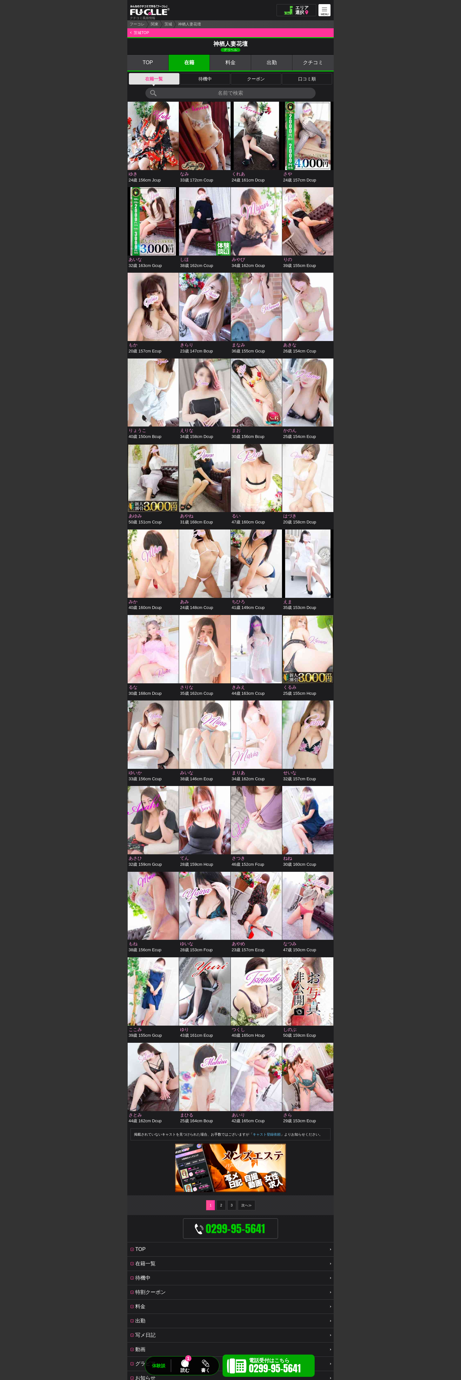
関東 (154, 24)
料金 (230, 62)
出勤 (272, 62)
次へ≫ (246, 1205)
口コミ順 (307, 78)
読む (184, 1370)
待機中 (205, 78)
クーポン (256, 78)
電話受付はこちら (275, 1367)
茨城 (168, 24)
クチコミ (313, 62)
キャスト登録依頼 (267, 1134)
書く (205, 1370)
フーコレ (137, 24)
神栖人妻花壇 (189, 24)
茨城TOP (141, 33)
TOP (148, 62)
